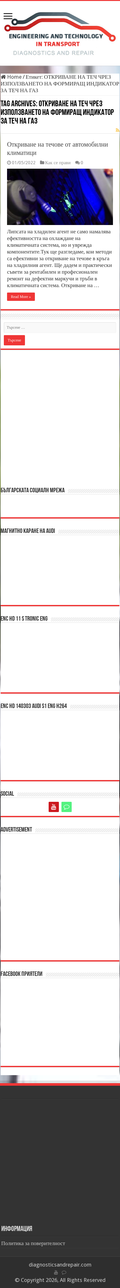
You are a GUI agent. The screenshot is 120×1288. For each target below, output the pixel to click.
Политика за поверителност (33, 1243)
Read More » (21, 296)
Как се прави (58, 162)
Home (11, 77)
